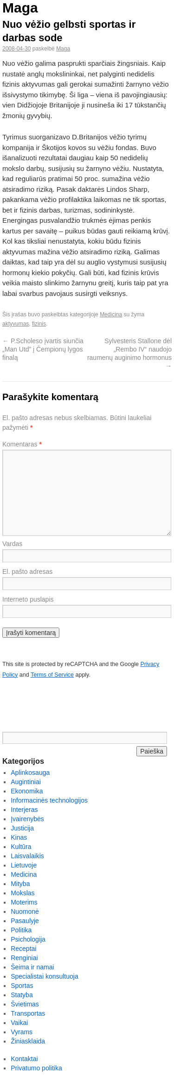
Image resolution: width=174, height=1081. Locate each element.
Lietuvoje (24, 865)
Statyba (21, 995)
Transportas (28, 1013)
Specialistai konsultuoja (44, 976)
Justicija (22, 828)
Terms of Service (52, 675)
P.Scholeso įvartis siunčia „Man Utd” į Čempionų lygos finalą (43, 349)
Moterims (24, 902)
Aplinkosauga (30, 772)
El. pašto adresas (27, 571)
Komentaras (22, 444)
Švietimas (25, 1004)
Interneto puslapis (28, 599)
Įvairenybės (27, 819)
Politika (21, 930)
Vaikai (19, 1022)
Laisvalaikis (27, 856)
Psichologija (28, 939)
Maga (20, 7)
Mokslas (22, 893)
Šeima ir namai (32, 967)
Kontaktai (24, 1058)
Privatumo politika (36, 1068)
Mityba (20, 883)
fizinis (39, 324)
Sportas (22, 985)
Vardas (12, 543)
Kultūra (21, 846)
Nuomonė (25, 911)
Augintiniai (26, 782)
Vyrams (21, 1032)
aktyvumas (15, 324)
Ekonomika (27, 791)
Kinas (19, 837)
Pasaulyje (25, 920)
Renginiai (24, 958)
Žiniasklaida (28, 1041)
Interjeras (24, 809)
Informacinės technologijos (49, 800)
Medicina (111, 314)
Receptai (23, 948)
